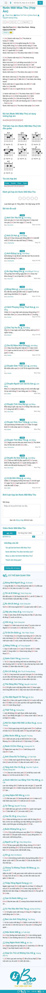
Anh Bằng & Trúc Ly (31, 271)
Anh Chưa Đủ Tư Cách (14, 756)
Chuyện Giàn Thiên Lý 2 (15, 366)
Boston (9, 335)
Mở (9, 533)
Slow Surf (10, 278)
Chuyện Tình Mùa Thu (15, 440)
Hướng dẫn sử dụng (13, 568)
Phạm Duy (9, 15)
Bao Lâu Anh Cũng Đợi (14, 919)
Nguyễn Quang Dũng (10, 18)
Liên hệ (34, 991)
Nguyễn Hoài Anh (30, 684)
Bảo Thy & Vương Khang (26, 671)
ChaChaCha (10, 243)
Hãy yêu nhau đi (11, 612)
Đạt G (24, 829)
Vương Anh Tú (29, 746)
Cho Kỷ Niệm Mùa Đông (16, 345)
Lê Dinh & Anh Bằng (24, 289)
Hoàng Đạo (20, 710)
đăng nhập (20, 520)
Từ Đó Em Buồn (11, 632)
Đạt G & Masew (16, 855)
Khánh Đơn (25, 659)
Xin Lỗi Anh (9, 671)
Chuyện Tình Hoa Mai (15, 404)
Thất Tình (8, 710)
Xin (5, 855)
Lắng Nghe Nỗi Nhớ (12, 795)
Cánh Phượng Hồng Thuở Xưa (18, 307)
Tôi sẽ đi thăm (10, 593)
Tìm (40, 3)
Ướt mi (7, 622)
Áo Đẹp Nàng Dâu (13, 271)
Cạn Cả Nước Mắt (12, 898)
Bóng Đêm (10, 289)
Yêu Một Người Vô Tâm (14, 697)
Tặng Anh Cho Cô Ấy (13, 767)
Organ (25, 183)
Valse (8, 488)
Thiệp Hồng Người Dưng (15, 883)
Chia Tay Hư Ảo (12, 327)
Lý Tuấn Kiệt (31, 757)
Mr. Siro (29, 943)
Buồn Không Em (11, 829)
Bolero (9, 393)
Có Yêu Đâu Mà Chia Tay (15, 909)
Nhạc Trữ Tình (21, 15)
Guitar (7, 183)
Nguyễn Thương (27, 736)
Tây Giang (31, 919)
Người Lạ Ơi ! (10, 842)
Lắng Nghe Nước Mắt (13, 942)
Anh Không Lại (12, 253)
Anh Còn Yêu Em (12, 217)
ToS (28, 991)
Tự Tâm (7, 806)
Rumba (9, 317)
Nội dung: (6, 502)
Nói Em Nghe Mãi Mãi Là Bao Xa (18, 723)
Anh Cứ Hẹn (10, 235)
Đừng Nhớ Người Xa (13, 582)
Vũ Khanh (29, 583)
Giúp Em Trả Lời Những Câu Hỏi (18, 953)
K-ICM (27, 795)
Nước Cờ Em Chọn (12, 746)
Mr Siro (31, 697)
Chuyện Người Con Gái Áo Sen (19, 383)
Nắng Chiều (9, 645)
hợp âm (8, 144)
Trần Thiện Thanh (28, 633)
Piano (19, 183)
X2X (30, 883)
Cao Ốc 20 (8, 816)
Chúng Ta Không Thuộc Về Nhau (18, 868)
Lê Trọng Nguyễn (24, 646)
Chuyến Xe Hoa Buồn (14, 458)
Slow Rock (33, 15)
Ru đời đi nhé (10, 603)
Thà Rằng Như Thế (12, 684)
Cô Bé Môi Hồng (12, 478)
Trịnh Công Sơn (25, 593)
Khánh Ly (8, 32)
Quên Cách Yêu (11, 658)
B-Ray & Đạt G (22, 816)
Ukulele (13, 183)
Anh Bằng (26, 218)
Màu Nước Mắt (10, 735)
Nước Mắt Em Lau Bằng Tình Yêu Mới (20, 780)
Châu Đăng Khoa (25, 842)
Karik (25, 898)
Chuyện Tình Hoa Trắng (15, 422)
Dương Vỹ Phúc (35, 909)
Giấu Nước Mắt (10, 932)
